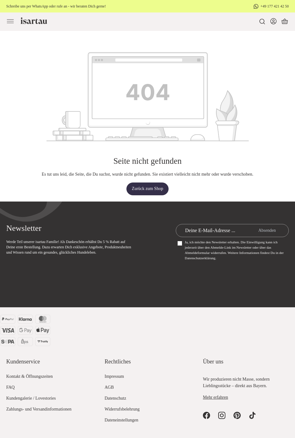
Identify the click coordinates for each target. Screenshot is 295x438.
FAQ (10, 387)
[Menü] (10, 21)
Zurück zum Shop (147, 188)
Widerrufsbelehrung (122, 409)
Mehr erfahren (215, 397)
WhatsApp (40, 6)
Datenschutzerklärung (200, 258)
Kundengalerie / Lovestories (31, 398)
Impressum (114, 376)
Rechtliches (118, 361)
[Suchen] (262, 21)
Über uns (213, 361)
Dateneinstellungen (121, 420)
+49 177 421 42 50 (274, 6)
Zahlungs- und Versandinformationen (38, 409)
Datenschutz (115, 398)
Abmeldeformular (197, 253)
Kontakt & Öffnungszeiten (29, 376)
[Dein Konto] (273, 21)
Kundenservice (23, 361)
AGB (109, 387)
